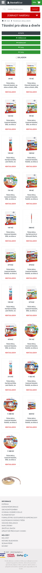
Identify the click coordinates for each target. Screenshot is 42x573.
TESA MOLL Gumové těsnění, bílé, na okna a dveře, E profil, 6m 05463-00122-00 (31, 125)
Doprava (5, 504)
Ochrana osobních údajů (12, 512)
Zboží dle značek (8, 528)
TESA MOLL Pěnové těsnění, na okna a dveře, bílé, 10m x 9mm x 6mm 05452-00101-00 (10, 87)
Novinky (5, 546)
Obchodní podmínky (10, 509)
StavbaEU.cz (18, 552)
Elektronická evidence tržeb (13, 520)
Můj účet (5, 538)
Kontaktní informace (10, 507)
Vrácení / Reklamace (10, 523)
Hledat (35, 9)
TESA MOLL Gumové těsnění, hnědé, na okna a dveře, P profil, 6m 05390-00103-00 (31, 162)
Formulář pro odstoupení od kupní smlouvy (19, 517)
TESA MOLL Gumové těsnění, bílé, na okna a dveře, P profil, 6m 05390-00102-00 (10, 236)
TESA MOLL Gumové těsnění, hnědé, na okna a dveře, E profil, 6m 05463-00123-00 (31, 199)
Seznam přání (7, 543)
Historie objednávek (10, 541)
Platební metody (8, 515)
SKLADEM (22, 57)
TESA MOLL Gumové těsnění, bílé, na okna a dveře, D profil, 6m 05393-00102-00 (10, 125)
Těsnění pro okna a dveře (22, 21)
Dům (8, 21)
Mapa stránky (7, 526)
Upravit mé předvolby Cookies (14, 531)
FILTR (21, 33)
